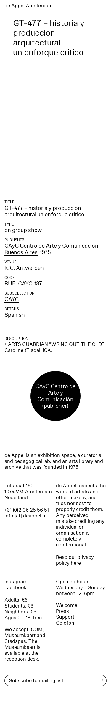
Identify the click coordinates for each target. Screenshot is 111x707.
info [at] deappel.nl (25, 515)
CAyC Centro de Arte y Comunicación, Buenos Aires (51, 249)
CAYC (11, 299)
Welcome (66, 605)
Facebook (15, 587)
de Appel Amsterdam (28, 5)
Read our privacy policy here (75, 560)
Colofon (65, 623)
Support (65, 617)
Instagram (16, 581)
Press (62, 611)
